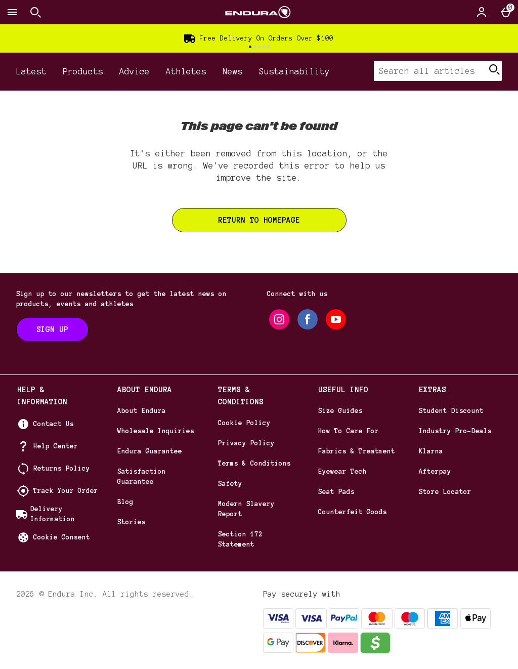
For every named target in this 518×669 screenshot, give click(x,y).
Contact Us (53, 424)
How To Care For (348, 431)
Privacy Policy (246, 443)
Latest (31, 71)
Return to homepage (259, 220)
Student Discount (451, 410)
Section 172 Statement (240, 539)
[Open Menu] (12, 12)
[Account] (481, 12)
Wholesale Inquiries (155, 431)
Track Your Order (65, 490)
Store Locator (445, 491)
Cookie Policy (244, 423)
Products (83, 71)
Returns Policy (61, 468)
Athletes (186, 71)
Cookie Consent (61, 537)
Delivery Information (52, 514)
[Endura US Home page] (258, 12)
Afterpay (435, 471)
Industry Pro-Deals (455, 431)
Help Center (55, 446)
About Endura (141, 410)
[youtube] (336, 319)
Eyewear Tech (342, 471)
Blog (125, 502)
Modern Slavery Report (246, 509)
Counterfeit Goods (352, 512)
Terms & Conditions (254, 463)
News (233, 71)
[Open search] (35, 12)
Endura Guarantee (149, 451)
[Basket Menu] (506, 12)
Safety (230, 483)
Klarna (431, 451)
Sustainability (294, 71)
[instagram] (279, 319)
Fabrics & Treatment (356, 451)
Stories (131, 522)
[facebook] (307, 319)
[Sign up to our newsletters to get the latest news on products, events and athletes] (52, 329)
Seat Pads (336, 491)
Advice (134, 71)
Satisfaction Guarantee (141, 476)
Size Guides (340, 410)
